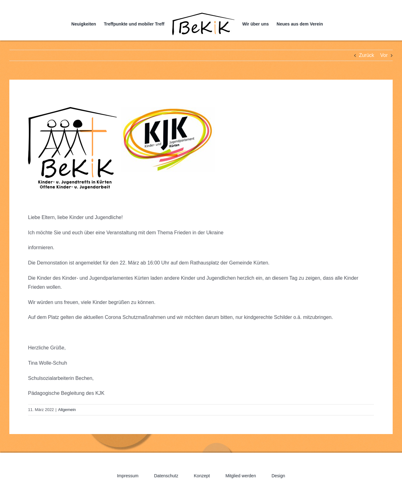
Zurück (366, 55)
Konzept (202, 475)
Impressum (127, 475)
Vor (384, 55)
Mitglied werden (240, 475)
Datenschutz (166, 475)
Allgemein (67, 409)
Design (278, 475)
